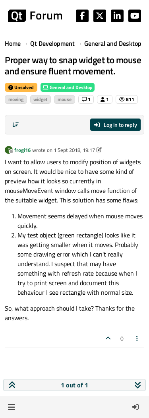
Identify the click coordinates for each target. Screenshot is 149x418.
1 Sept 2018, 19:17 (74, 150)
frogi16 (22, 150)
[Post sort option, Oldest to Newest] (15, 125)
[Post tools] (137, 338)
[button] (11, 407)
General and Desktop (68, 87)
